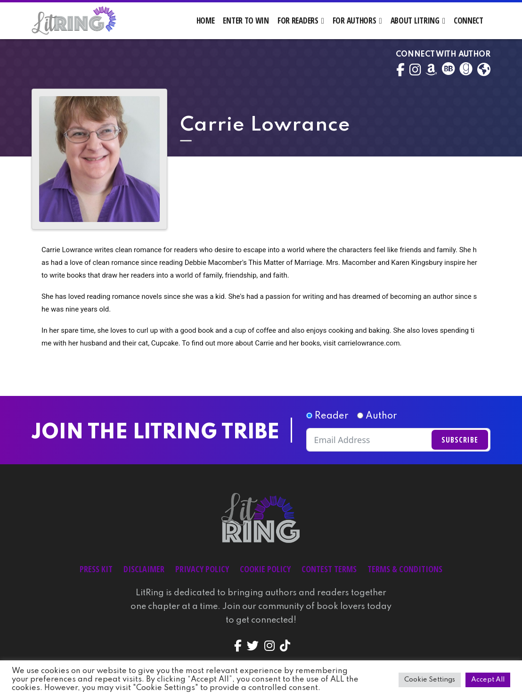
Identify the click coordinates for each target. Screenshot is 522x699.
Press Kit (96, 569)
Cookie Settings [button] (429, 679)
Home (205, 20)
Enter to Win (246, 20)
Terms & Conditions (404, 569)
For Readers (297, 20)
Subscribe (459, 440)
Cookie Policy (265, 569)
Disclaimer (143, 569)
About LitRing (415, 20)
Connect (468, 20)
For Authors (354, 20)
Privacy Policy (202, 569)
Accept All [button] (488, 679)
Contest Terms (329, 569)
